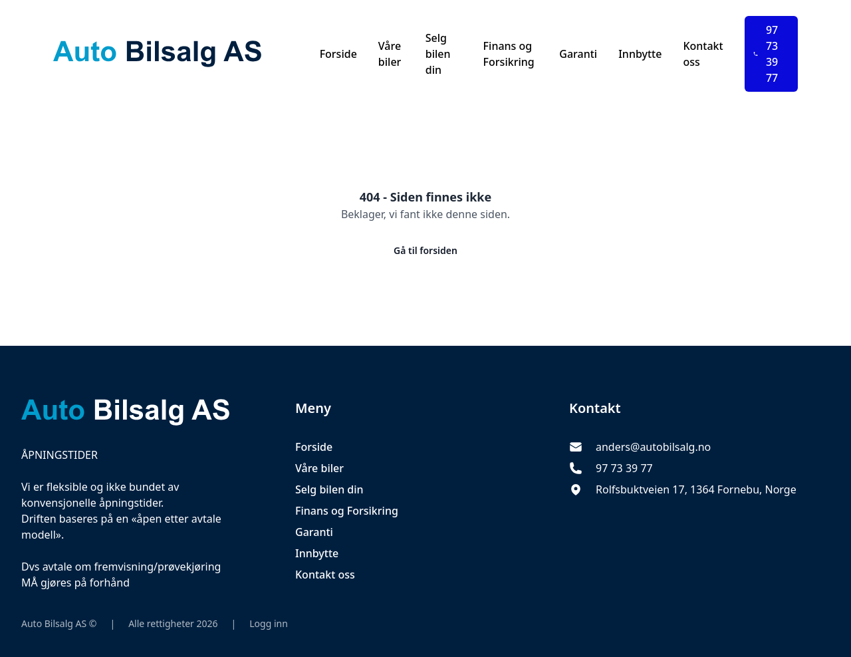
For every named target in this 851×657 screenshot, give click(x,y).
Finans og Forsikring (509, 54)
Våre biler (390, 54)
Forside (338, 54)
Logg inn (268, 623)
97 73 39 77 (766, 54)
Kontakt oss (703, 54)
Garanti (578, 54)
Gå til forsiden (425, 250)
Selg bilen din (438, 54)
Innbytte (640, 54)
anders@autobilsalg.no (653, 447)
